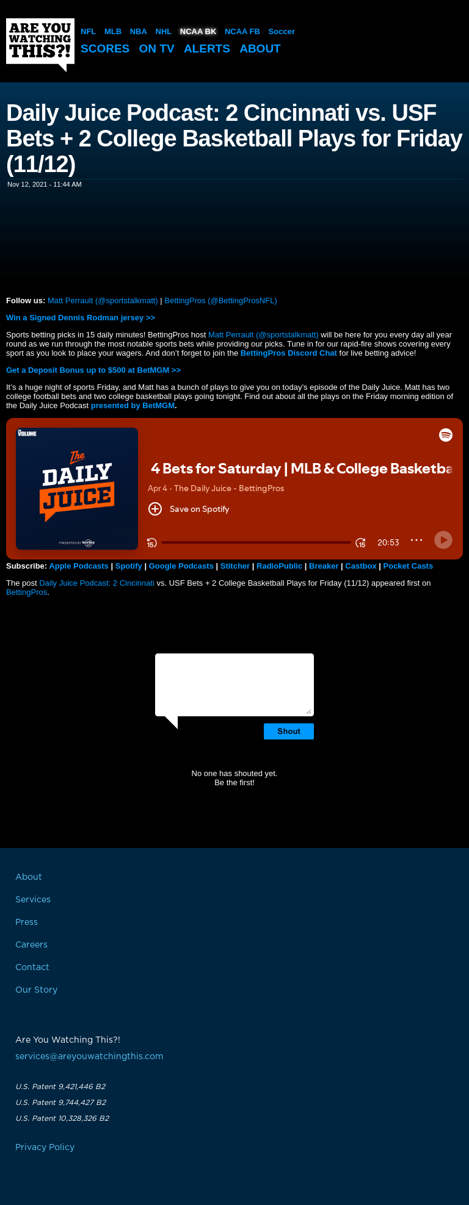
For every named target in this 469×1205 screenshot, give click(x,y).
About (260, 48)
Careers (31, 945)
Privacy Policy (45, 1147)
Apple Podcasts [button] (79, 565)
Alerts (207, 48)
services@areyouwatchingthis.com (89, 1056)
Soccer (282, 31)
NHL (164, 31)
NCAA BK (198, 31)
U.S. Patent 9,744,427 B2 (60, 1102)
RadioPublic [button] (279, 565)
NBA (138, 31)
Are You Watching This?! (40, 45)
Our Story (36, 990)
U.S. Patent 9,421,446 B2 (60, 1086)
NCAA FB (242, 31)
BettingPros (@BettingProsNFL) (220, 300)
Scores (105, 48)
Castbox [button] (360, 565)
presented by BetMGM (133, 405)
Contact (32, 967)
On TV (157, 48)
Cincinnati (137, 583)
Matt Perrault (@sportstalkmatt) (103, 300)
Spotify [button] (128, 565)
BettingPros (26, 592)
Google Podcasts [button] (181, 565)
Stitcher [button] (235, 565)
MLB (113, 31)
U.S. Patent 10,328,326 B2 (62, 1118)
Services (33, 900)
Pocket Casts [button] (409, 565)
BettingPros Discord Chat (289, 353)
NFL (88, 31)
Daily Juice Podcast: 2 (79, 583)
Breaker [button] (323, 565)
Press (26, 922)
